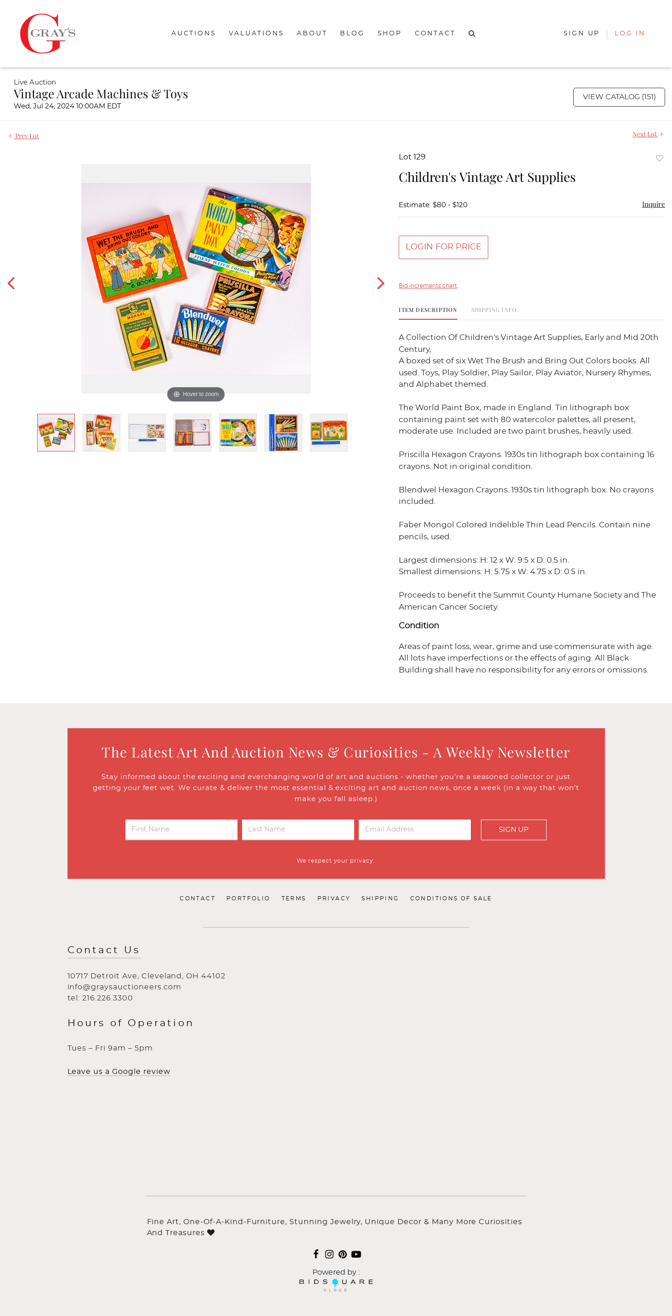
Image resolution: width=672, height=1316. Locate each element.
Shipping (380, 899)
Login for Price (443, 247)
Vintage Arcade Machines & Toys (101, 93)
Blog (352, 33)
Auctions (193, 33)
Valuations (256, 33)
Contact (435, 33)
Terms (294, 899)
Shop (390, 33)
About (312, 33)
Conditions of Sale (451, 899)
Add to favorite (659, 158)
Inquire (653, 204)
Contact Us (104, 950)
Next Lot (647, 134)
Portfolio (248, 899)
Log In (630, 33)
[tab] (428, 313)
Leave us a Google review (119, 1072)
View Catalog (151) (619, 97)
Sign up (582, 33)
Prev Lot (24, 135)
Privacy (334, 899)
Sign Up (514, 829)
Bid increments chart (428, 285)
